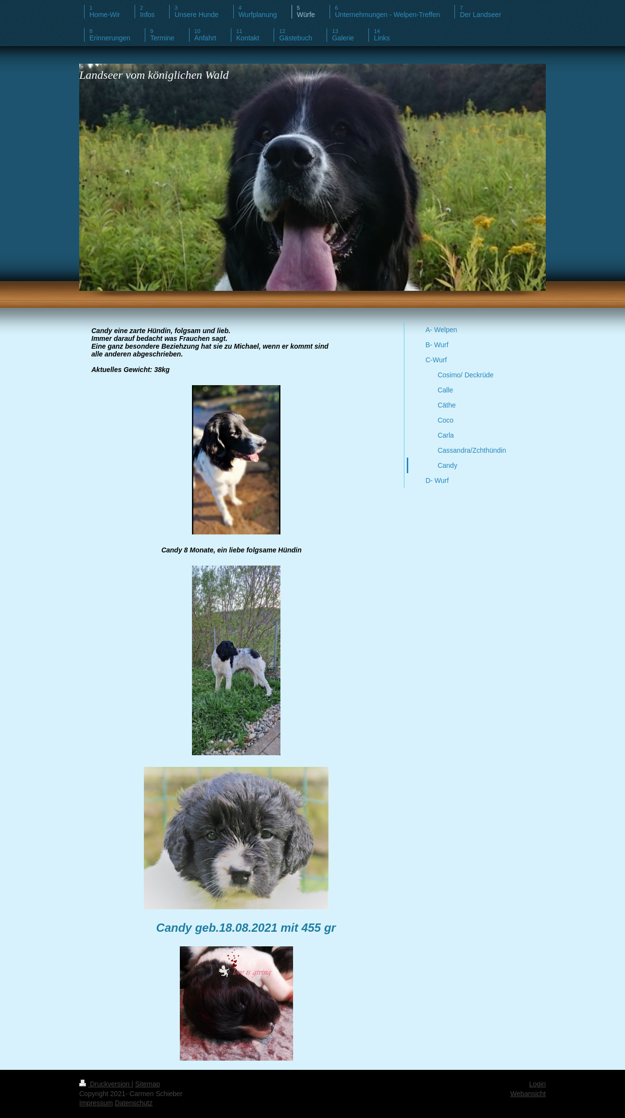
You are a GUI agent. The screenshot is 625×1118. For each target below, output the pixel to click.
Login (537, 1084)
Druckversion (105, 1084)
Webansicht (528, 1094)
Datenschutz (134, 1103)
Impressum (96, 1103)
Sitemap (147, 1084)
